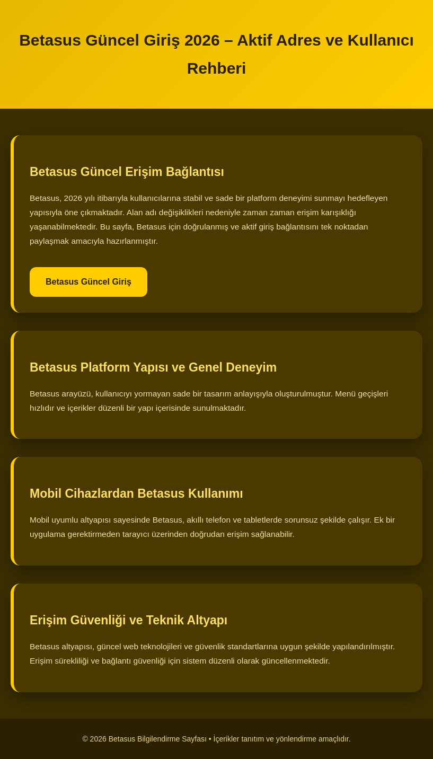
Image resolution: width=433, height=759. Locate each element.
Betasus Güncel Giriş (88, 281)
